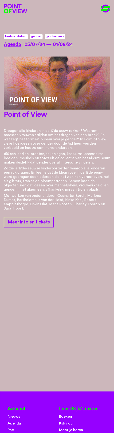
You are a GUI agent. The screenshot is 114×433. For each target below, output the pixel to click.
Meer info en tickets (29, 222)
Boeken (65, 416)
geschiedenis (55, 36)
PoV (11, 430)
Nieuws (14, 416)
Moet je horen (71, 430)
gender (36, 36)
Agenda (12, 44)
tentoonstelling (16, 36)
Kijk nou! (66, 423)
